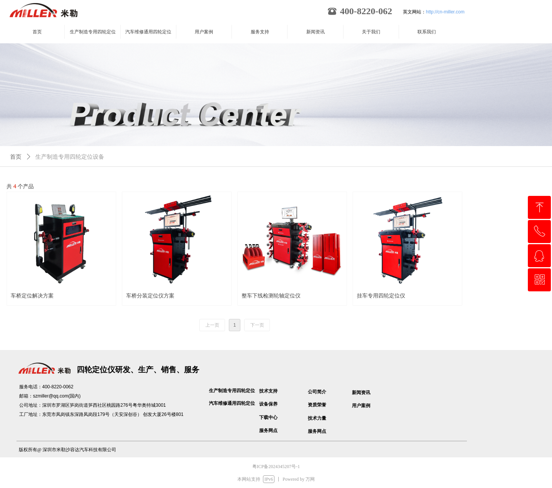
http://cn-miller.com (445, 12)
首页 (15, 157)
